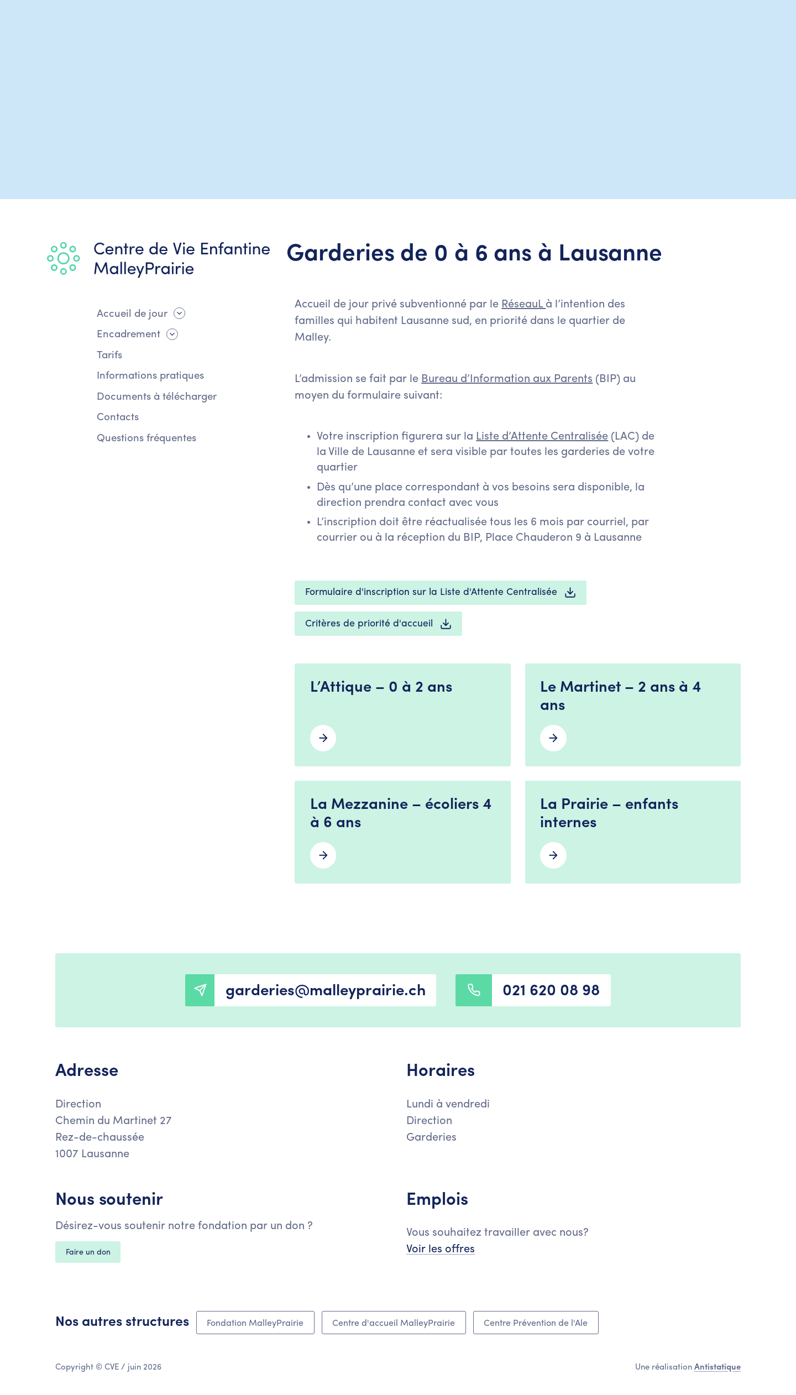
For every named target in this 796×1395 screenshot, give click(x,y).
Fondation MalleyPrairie (255, 1323)
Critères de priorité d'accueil (378, 624)
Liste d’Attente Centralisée (542, 436)
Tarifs (109, 356)
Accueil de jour (132, 314)
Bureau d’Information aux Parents (507, 379)
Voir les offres (440, 1249)
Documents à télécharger (157, 397)
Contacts (118, 417)
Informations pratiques (150, 376)
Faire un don (88, 1252)
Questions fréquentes (146, 438)
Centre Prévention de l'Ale (536, 1323)
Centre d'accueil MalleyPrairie (393, 1323)
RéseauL (523, 304)
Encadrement (128, 335)
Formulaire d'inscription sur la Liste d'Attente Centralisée (441, 592)
